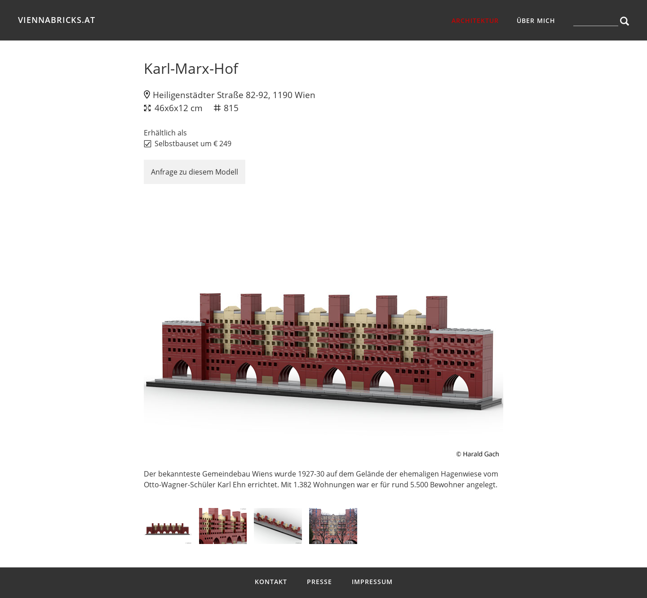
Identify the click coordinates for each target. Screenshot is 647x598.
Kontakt (271, 581)
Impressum (372, 581)
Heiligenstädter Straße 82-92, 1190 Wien (234, 95)
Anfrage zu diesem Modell (194, 172)
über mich (536, 20)
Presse (319, 581)
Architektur (475, 20)
